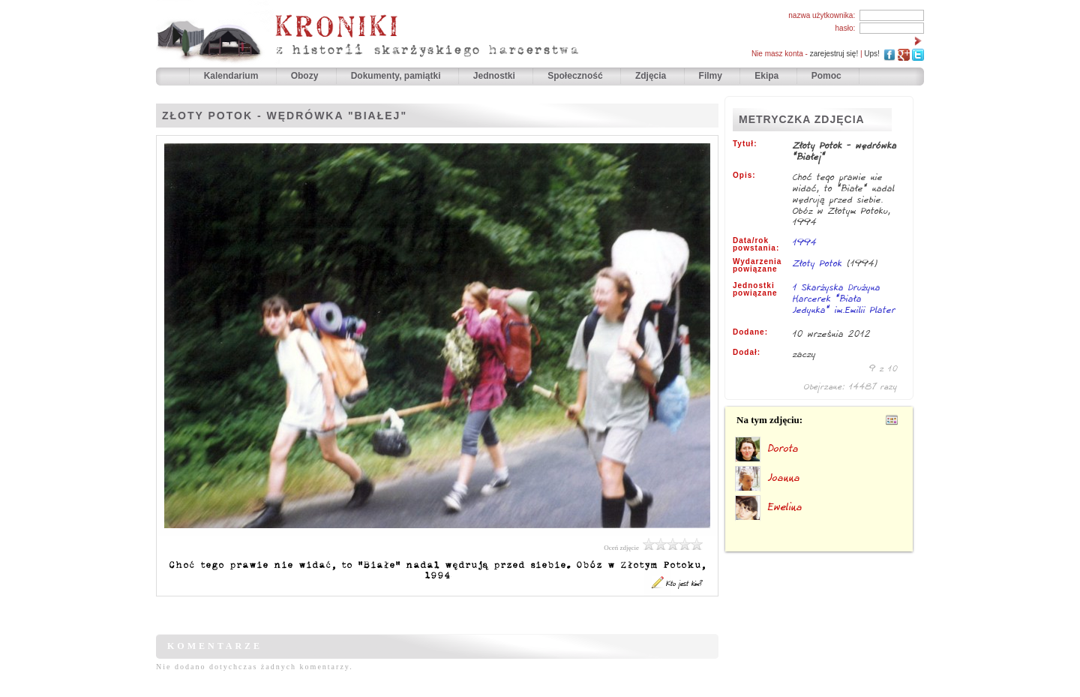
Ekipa (766, 76)
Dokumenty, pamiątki (397, 76)
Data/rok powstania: (756, 244)
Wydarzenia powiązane (757, 265)
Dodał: (746, 352)
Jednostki (495, 76)
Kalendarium (232, 76)
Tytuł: (745, 144)
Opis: (744, 175)
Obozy (306, 76)
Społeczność (576, 76)
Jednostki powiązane (755, 289)
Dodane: (750, 332)
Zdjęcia (652, 76)
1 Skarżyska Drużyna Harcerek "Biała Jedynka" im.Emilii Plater (844, 299)
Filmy (710, 76)
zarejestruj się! (834, 54)
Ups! (872, 54)
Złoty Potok (817, 263)
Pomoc (827, 76)
